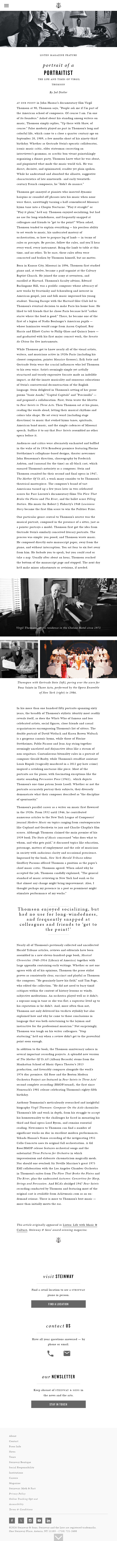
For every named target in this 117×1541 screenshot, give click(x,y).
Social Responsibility (21, 1467)
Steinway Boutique (20, 1462)
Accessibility (16, 1504)
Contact (13, 1441)
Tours (12, 1456)
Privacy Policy (17, 1493)
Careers (13, 1477)
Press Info (15, 1446)
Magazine (15, 1483)
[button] (6, 6)
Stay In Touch (58, 1404)
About (12, 1435)
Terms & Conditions (21, 1509)
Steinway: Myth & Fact (22, 1488)
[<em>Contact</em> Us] (66, 1356)
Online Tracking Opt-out (23, 1498)
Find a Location (58, 1304)
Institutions (16, 1472)
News (12, 1451)
